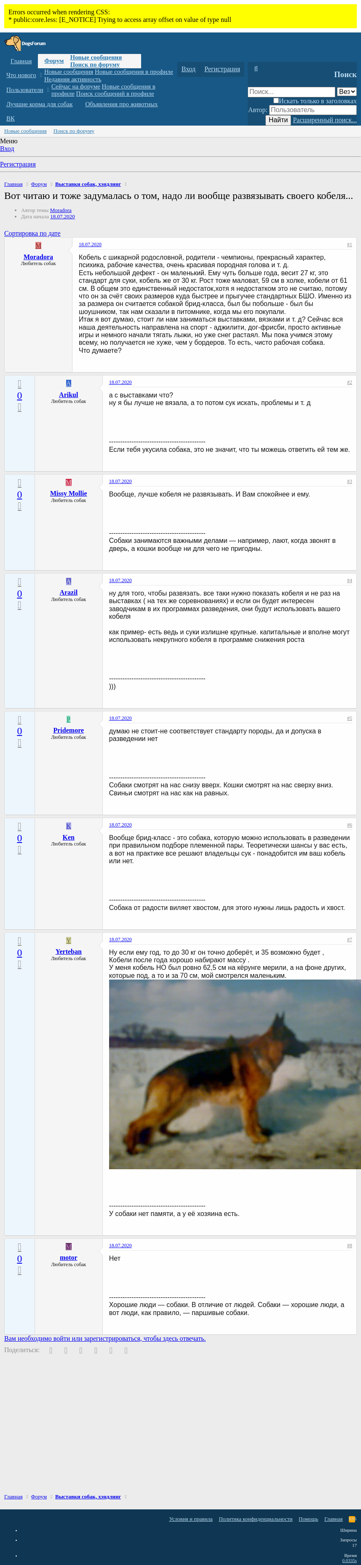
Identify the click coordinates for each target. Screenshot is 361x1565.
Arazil (68, 592)
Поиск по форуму (95, 64)
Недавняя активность (73, 79)
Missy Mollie (68, 493)
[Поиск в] (347, 91)
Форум (54, 60)
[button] (40, 75)
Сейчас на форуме (75, 86)
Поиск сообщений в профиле (115, 93)
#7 (349, 939)
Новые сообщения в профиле (134, 71)
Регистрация (18, 164)
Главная (21, 61)
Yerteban (69, 951)
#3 (349, 481)
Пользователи (24, 89)
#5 (349, 718)
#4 (349, 580)
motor (69, 1257)
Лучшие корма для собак (39, 104)
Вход (7, 148)
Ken (69, 837)
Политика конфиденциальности (255, 1519)
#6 (349, 825)
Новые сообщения (96, 57)
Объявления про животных (121, 104)
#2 (349, 382)
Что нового (21, 75)
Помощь (308, 1519)
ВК (10, 118)
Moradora (61, 210)
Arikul (68, 394)
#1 (349, 244)
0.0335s (349, 1560)
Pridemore (68, 730)
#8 (349, 1245)
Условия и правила (191, 1519)
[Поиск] (256, 69)
